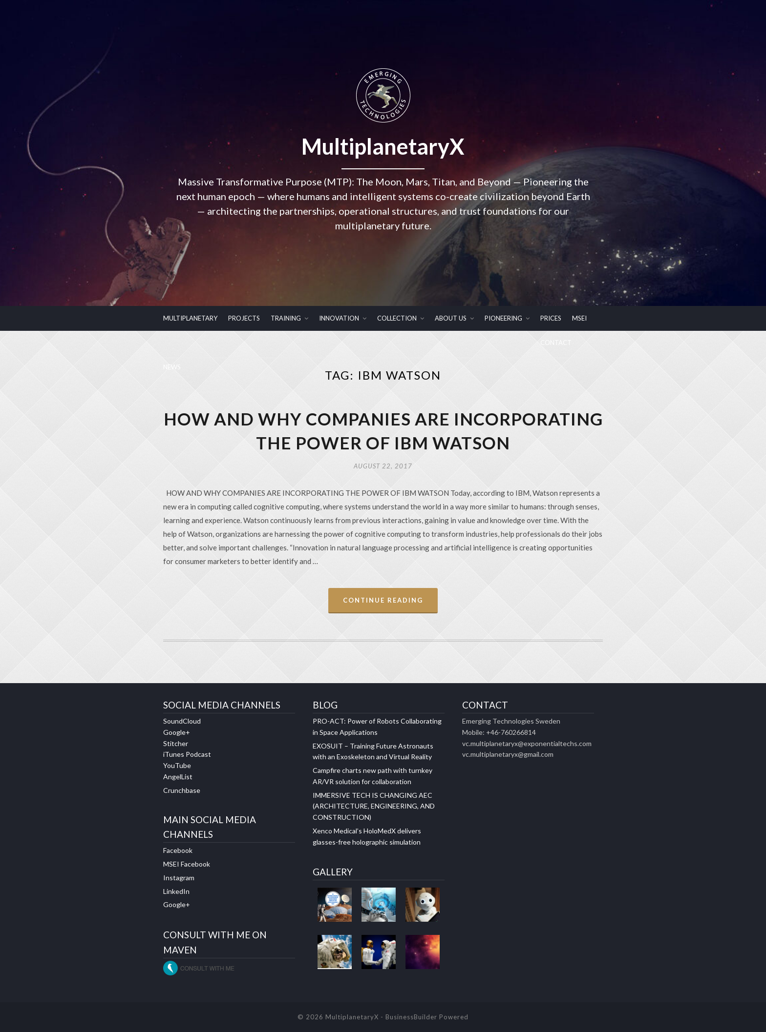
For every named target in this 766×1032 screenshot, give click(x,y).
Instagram (178, 877)
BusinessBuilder (411, 1017)
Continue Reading (383, 600)
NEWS (172, 367)
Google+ (176, 732)
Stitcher (175, 743)
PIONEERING (503, 318)
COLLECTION (397, 318)
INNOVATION (339, 318)
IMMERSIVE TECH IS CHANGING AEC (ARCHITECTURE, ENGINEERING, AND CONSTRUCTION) (374, 806)
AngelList (177, 776)
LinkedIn (176, 891)
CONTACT (556, 342)
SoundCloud (182, 721)
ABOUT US (451, 318)
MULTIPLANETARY (190, 318)
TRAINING (286, 318)
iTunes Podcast (187, 754)
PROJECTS (244, 318)
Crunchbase (181, 790)
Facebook (177, 850)
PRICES (550, 318)
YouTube (177, 765)
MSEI (579, 318)
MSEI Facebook (186, 864)
